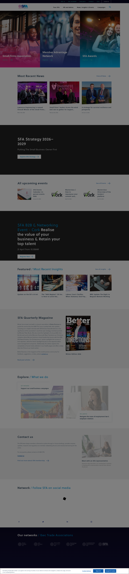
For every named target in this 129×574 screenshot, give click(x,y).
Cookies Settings (86, 571)
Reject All (98, 571)
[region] (64, 571)
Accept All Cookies (110, 571)
